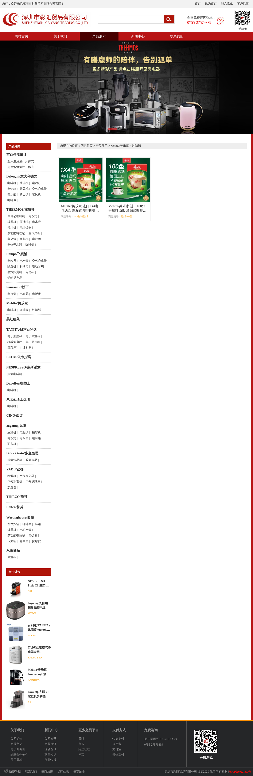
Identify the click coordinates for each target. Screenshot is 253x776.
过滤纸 (36, 309)
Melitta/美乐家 (17, 303)
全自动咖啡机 (16, 216)
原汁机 (24, 221)
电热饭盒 (25, 227)
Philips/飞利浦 (16, 254)
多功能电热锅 (16, 535)
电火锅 (11, 239)
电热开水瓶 (14, 244)
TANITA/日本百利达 (21, 329)
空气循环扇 (33, 481)
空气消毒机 (14, 481)
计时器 (27, 347)
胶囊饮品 (31, 460)
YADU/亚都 (14, 469)
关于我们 (60, 36)
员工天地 (16, 759)
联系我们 (176, 36)
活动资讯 (50, 749)
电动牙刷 (38, 266)
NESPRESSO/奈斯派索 (23, 367)
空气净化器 (39, 188)
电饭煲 (32, 216)
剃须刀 (24, 266)
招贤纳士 (79, 771)
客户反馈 (243, 3)
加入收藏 (227, 3)
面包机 (24, 239)
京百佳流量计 (16, 154)
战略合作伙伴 (19, 754)
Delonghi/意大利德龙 (21, 176)
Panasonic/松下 (17, 287)
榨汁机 (11, 227)
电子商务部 (18, 749)
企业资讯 (50, 744)
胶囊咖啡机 (14, 374)
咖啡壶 (11, 200)
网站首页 (21, 36)
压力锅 (11, 541)
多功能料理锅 (16, 233)
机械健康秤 (14, 342)
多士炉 (24, 194)
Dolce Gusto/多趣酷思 (22, 453)
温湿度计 (13, 347)
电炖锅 (36, 239)
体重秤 (11, 557)
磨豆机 (24, 188)
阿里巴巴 (84, 749)
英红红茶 (13, 319)
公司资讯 (50, 738)
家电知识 (50, 754)
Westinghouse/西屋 (20, 517)
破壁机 (11, 221)
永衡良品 (13, 550)
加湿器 (11, 487)
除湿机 (11, 266)
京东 (81, 744)
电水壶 (11, 194)
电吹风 (11, 260)
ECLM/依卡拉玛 (18, 357)
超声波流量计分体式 (20, 161)
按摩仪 (36, 541)
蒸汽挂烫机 (14, 272)
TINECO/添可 (16, 496)
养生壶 (24, 541)
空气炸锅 (34, 233)
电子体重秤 (33, 336)
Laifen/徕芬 (14, 507)
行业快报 (50, 759)
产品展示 (99, 36)
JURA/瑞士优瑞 (18, 399)
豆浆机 (11, 432)
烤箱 (38, 524)
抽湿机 (24, 183)
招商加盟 (47, 771)
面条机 (11, 444)
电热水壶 (25, 529)
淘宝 (81, 754)
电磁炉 (24, 432)
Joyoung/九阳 (16, 426)
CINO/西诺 (14, 415)
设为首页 (211, 3)
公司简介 (16, 738)
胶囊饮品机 (14, 460)
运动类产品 (14, 277)
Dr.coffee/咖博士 (18, 383)
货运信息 (63, 771)
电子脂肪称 (14, 336)
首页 (198, 3)
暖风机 (36, 194)
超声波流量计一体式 (20, 167)
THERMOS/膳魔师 (20, 209)
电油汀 (36, 183)
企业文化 (16, 744)
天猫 (81, 738)
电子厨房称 (33, 342)
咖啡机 (11, 183)
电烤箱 (11, 188)
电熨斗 (30, 272)
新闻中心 (138, 36)
